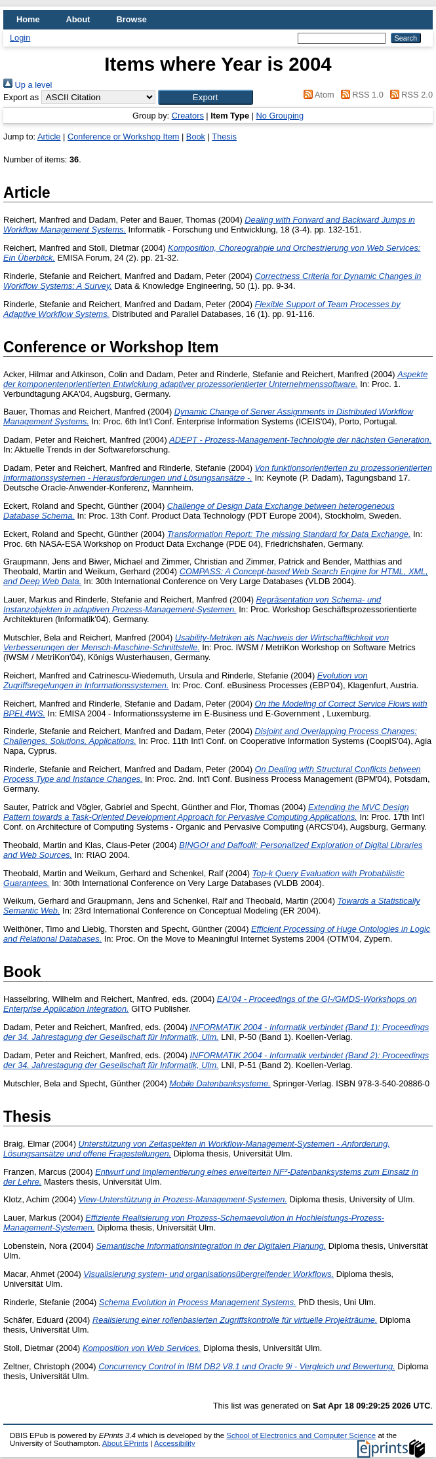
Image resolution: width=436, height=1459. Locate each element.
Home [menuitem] (28, 19)
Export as (21, 97)
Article (49, 136)
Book (195, 136)
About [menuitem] (78, 19)
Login (20, 38)
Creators (188, 115)
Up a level (27, 85)
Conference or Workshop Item (123, 136)
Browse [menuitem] (132, 19)
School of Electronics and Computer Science (301, 1435)
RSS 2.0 (409, 95)
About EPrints (125, 1443)
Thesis (224, 136)
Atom (317, 95)
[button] (205, 97)
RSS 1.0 (360, 95)
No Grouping (280, 115)
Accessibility (174, 1443)
